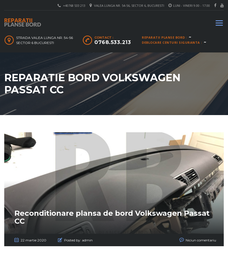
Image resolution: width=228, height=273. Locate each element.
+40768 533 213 (74, 5)
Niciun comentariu (201, 240)
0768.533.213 (112, 42)
